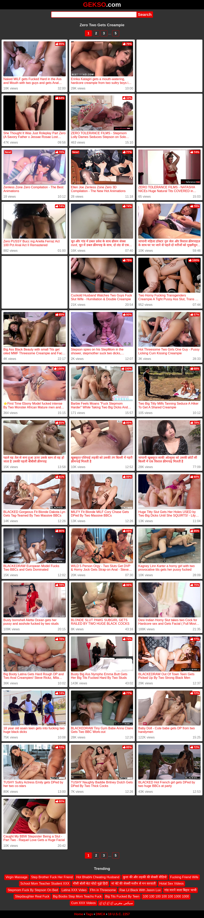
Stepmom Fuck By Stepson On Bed (33, 890)
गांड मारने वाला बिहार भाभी (180, 890)
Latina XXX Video (74, 890)
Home (78, 914)
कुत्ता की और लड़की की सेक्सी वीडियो (145, 877)
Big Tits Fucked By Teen (122, 896)
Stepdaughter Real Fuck (32, 896)
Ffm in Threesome (103, 890)
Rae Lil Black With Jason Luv (140, 890)
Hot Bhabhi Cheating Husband (97, 877)
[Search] (93, 14)
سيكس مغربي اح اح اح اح (116, 903)
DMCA (100, 914)
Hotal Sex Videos (171, 883)
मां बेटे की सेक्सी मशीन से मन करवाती (133, 883)
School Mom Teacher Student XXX (44, 883)
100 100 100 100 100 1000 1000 (166, 896)
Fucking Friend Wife (184, 877)
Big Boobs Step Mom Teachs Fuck (77, 896)
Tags (89, 914)
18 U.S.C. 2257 (119, 914)
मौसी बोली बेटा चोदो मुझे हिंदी (90, 883)
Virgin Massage (16, 877)
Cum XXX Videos (83, 903)
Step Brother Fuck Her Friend (52, 877)
